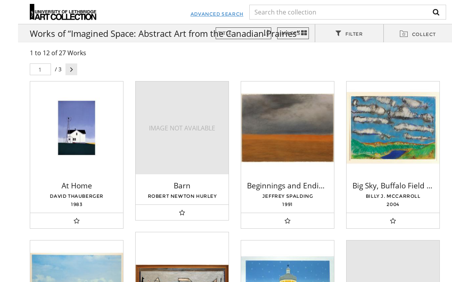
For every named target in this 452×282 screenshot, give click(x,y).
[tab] (349, 33)
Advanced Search (208, 14)
